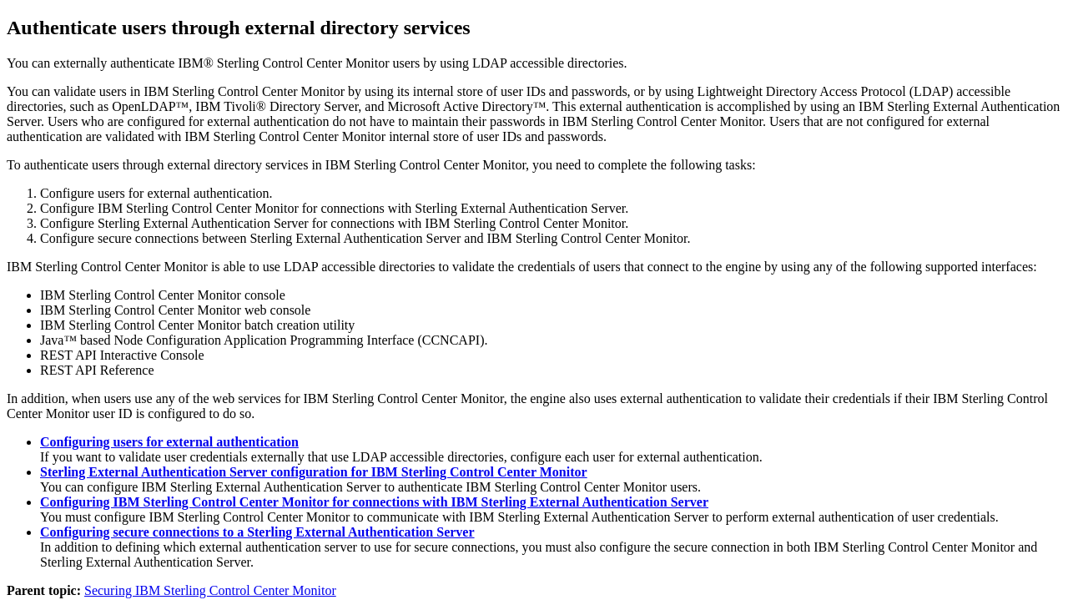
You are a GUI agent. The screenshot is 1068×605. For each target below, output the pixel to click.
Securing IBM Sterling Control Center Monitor (210, 590)
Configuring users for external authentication (169, 442)
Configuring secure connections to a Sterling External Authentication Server (257, 532)
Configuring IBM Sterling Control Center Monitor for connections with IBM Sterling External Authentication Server (374, 502)
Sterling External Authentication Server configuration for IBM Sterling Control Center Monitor (313, 472)
